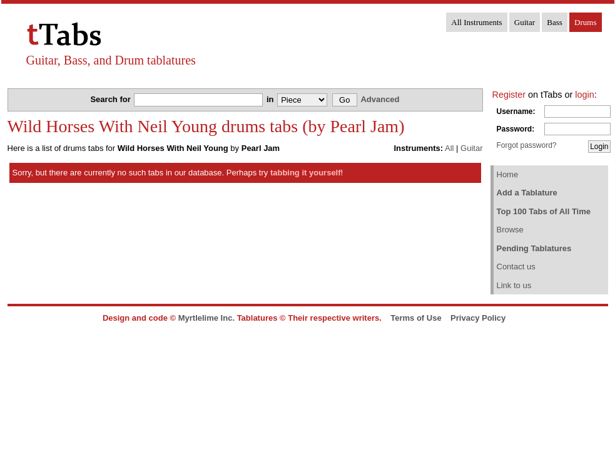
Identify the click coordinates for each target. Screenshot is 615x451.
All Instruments (476, 22)
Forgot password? (527, 145)
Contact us (516, 266)
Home (508, 174)
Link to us (514, 285)
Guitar (524, 22)
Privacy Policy (478, 318)
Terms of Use (415, 318)
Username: (516, 111)
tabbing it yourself (305, 172)
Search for (111, 99)
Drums (585, 22)
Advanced (379, 99)
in (271, 99)
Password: (516, 129)
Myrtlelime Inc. (206, 318)
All (449, 148)
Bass (554, 22)
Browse (510, 229)
